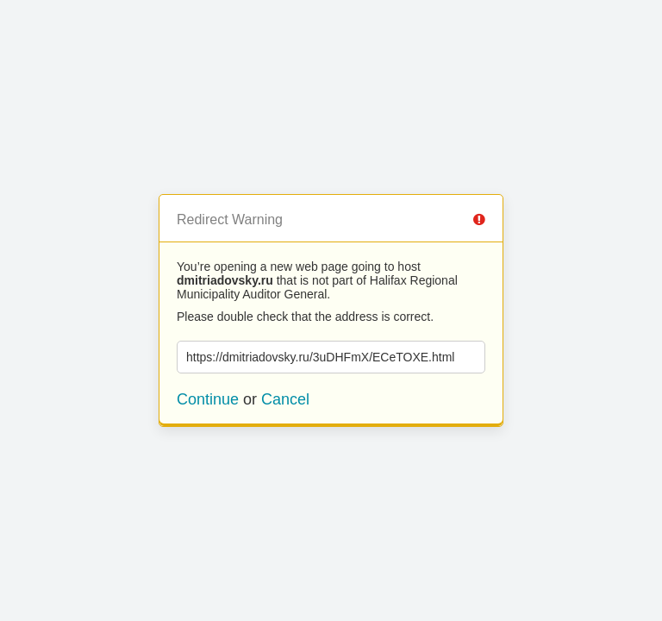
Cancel (285, 399)
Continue (208, 399)
